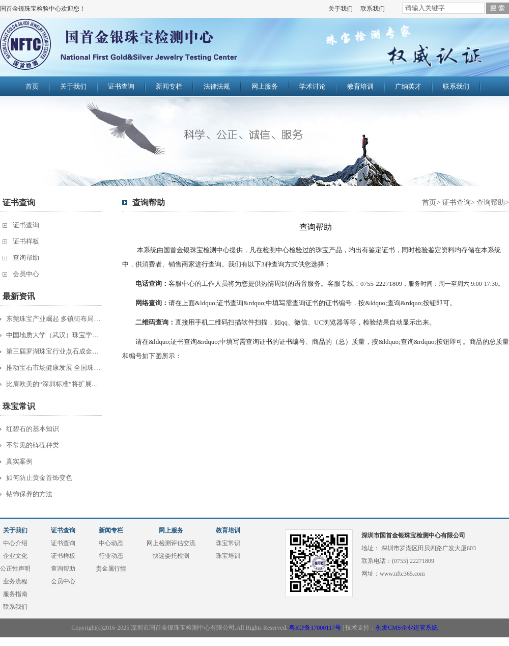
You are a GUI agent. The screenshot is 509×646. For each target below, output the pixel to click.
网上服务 (264, 86)
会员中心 (26, 274)
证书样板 (26, 241)
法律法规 (217, 86)
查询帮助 (26, 257)
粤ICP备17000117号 (315, 627)
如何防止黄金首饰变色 (39, 477)
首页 (32, 86)
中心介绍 (15, 543)
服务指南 (15, 594)
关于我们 (340, 8)
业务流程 (15, 581)
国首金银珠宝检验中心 (141, 47)
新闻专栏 (169, 86)
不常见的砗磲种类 (32, 445)
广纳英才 (408, 86)
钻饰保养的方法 (29, 494)
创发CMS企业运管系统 (406, 627)
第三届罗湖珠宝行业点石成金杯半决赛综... (54, 351)
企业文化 (15, 555)
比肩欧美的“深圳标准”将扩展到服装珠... (54, 384)
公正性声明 (15, 568)
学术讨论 (312, 86)
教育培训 (360, 86)
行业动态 (111, 555)
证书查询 (121, 86)
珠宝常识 (228, 543)
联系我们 (372, 8)
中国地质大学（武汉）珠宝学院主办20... (54, 335)
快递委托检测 (171, 555)
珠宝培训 (228, 555)
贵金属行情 (111, 568)
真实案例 (19, 461)
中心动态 (111, 543)
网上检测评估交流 (171, 543)
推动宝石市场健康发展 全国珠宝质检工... (54, 367)
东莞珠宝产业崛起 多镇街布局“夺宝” (54, 318)
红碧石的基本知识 (32, 429)
